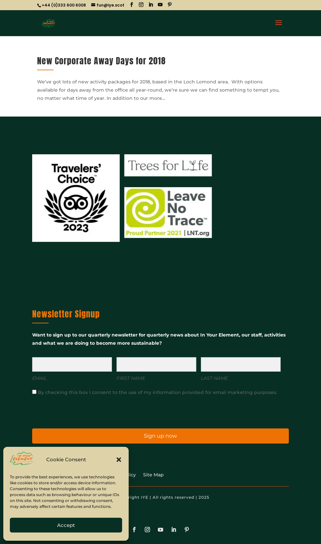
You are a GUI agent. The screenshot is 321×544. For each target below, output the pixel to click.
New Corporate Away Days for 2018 (101, 60)
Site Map (153, 475)
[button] (119, 459)
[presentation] (72, 411)
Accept (66, 525)
